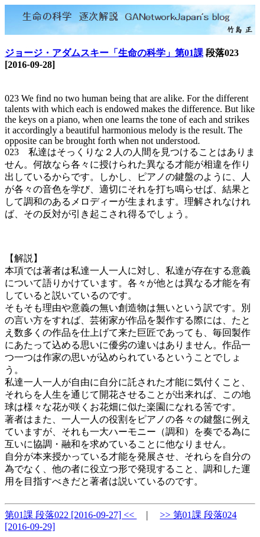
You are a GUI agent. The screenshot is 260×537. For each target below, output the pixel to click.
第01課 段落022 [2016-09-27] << (70, 515)
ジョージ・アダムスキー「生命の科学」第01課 (104, 53)
